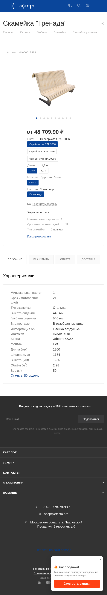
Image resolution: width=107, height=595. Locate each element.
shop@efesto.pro (56, 514)
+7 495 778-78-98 (54, 507)
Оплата (65, 259)
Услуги (9, 462)
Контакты (11, 472)
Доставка (88, 259)
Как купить (41, 259)
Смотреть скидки (77, 583)
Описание (15, 259)
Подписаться (91, 419)
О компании (13, 482)
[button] (37, 118)
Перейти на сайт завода (53, 550)
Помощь (10, 492)
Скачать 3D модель (25, 375)
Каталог (10, 452)
